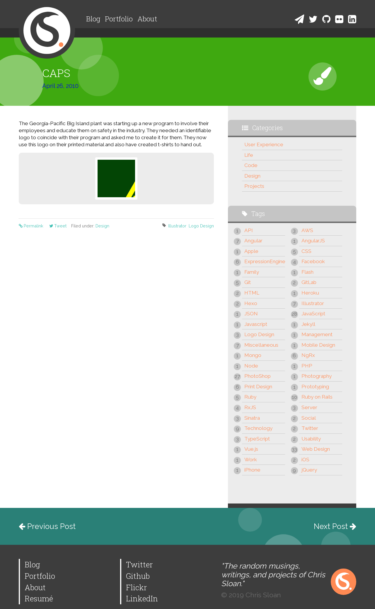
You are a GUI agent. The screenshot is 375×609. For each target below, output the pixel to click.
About (147, 18)
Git (247, 282)
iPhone (252, 470)
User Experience (263, 144)
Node (251, 366)
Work (250, 459)
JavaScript (313, 314)
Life (248, 155)
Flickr (136, 587)
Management (317, 334)
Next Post (335, 526)
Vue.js (251, 449)
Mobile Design (318, 345)
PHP (306, 366)
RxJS (250, 407)
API (248, 230)
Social (308, 418)
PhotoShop (257, 376)
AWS (307, 230)
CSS (306, 251)
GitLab (308, 282)
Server (309, 407)
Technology (258, 428)
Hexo (250, 303)
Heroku (310, 293)
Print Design (258, 386)
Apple (251, 251)
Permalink (32, 225)
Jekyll (308, 324)
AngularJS (313, 241)
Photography (316, 376)
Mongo (252, 355)
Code (251, 165)
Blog (93, 18)
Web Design (315, 449)
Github (138, 576)
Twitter (309, 428)
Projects (254, 186)
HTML (251, 293)
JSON (251, 314)
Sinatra (252, 418)
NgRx (308, 355)
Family (251, 272)
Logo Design (201, 225)
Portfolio (119, 18)
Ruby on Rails (317, 397)
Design (102, 225)
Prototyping (315, 386)
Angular (253, 241)
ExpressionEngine (264, 261)
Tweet (58, 225)
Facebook (313, 261)
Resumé (39, 598)
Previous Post (47, 526)
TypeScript (257, 439)
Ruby (250, 397)
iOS (305, 459)
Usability (311, 439)
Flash (307, 272)
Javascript (255, 324)
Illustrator (177, 225)
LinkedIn (142, 598)
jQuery (309, 470)
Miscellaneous (261, 345)
